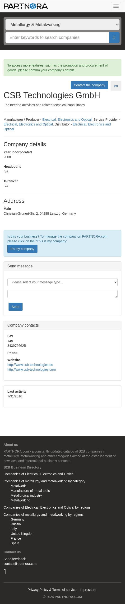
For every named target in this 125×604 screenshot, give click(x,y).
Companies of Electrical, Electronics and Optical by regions (47, 507)
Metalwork (18, 486)
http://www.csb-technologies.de (30, 365)
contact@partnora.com (20, 564)
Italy (14, 529)
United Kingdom (22, 534)
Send (15, 307)
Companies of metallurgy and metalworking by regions (43, 514)
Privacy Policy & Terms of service (52, 590)
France (16, 538)
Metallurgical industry (26, 495)
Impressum (88, 590)
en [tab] (116, 86)
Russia (16, 524)
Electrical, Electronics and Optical (67, 119)
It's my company (22, 249)
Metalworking (20, 500)
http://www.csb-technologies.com (31, 369)
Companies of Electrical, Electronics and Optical (39, 474)
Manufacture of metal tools (30, 491)
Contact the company (89, 85)
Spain (15, 543)
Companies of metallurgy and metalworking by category (44, 481)
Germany (17, 519)
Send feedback (15, 559)
